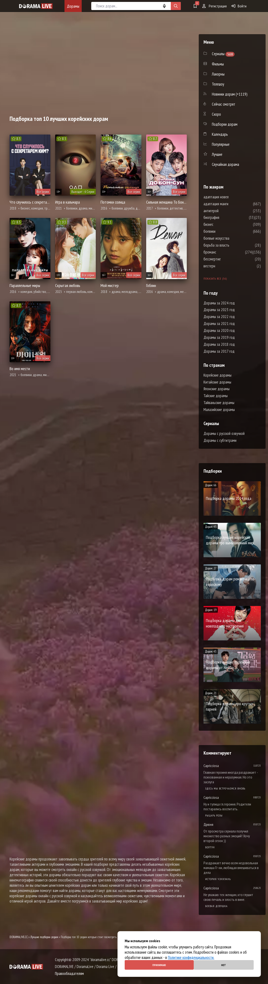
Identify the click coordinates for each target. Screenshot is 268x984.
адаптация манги (230, 203)
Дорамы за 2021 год (219, 323)
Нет (223, 965)
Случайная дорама (225, 164)
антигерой (225, 210)
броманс (224, 252)
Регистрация (214, 6)
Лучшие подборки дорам (44, 937)
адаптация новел (230, 197)
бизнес (223, 224)
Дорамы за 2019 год (219, 337)
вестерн (224, 266)
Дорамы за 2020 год (219, 330)
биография (226, 217)
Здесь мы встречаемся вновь (225, 788)
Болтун (210, 847)
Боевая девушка (216, 906)
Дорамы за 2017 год (219, 351)
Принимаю (159, 965)
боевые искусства (231, 238)
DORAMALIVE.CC (19, 937)
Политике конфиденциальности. (191, 957)
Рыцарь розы (214, 815)
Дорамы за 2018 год (219, 344)
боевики (224, 231)
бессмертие (226, 259)
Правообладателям (69, 973)
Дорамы (73, 6)
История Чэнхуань (218, 879)
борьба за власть (231, 245)
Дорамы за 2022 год (219, 316)
